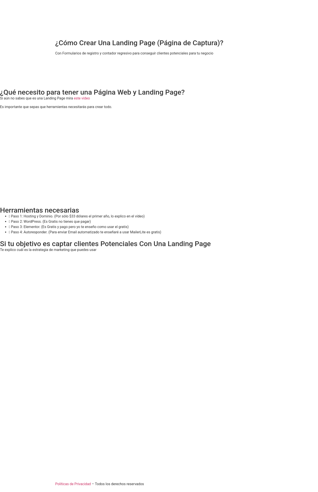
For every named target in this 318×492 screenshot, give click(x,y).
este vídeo (82, 98)
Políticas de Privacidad (73, 484)
